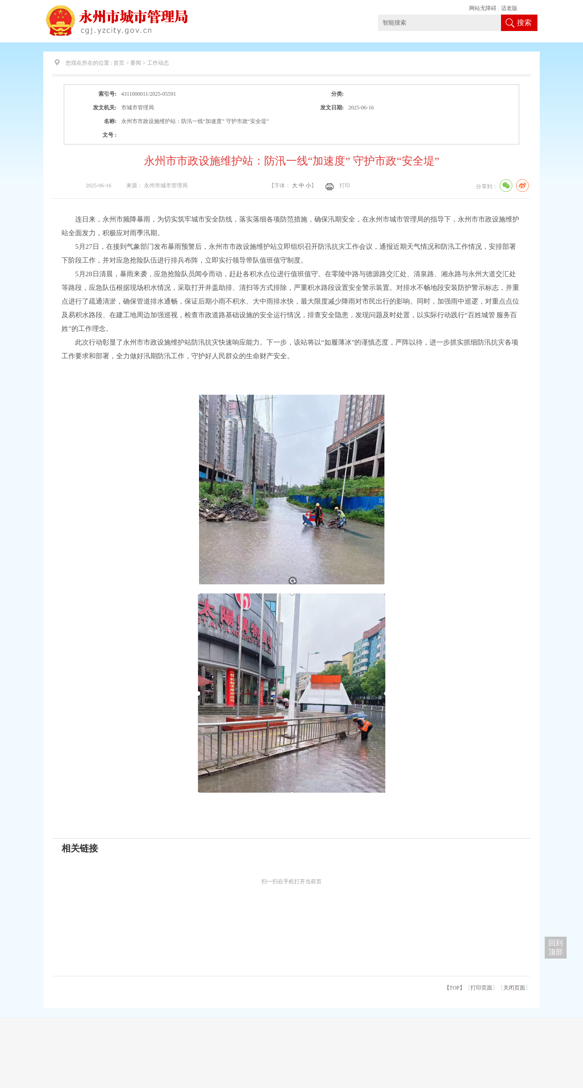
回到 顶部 (555, 947)
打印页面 (481, 988)
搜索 (524, 22)
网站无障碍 (482, 8)
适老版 (509, 8)
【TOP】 (454, 988)
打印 (344, 185)
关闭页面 (514, 988)
